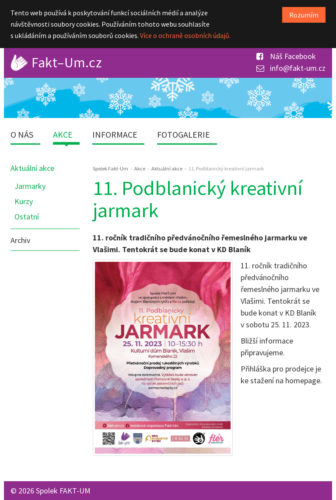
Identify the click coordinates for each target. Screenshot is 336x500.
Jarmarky (30, 186)
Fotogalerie (183, 134)
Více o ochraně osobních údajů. (185, 35)
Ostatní (26, 217)
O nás (21, 134)
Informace (114, 134)
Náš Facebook (286, 56)
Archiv (20, 240)
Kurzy (23, 201)
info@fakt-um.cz (291, 68)
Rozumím (303, 14)
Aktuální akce (32, 168)
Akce (63, 134)
